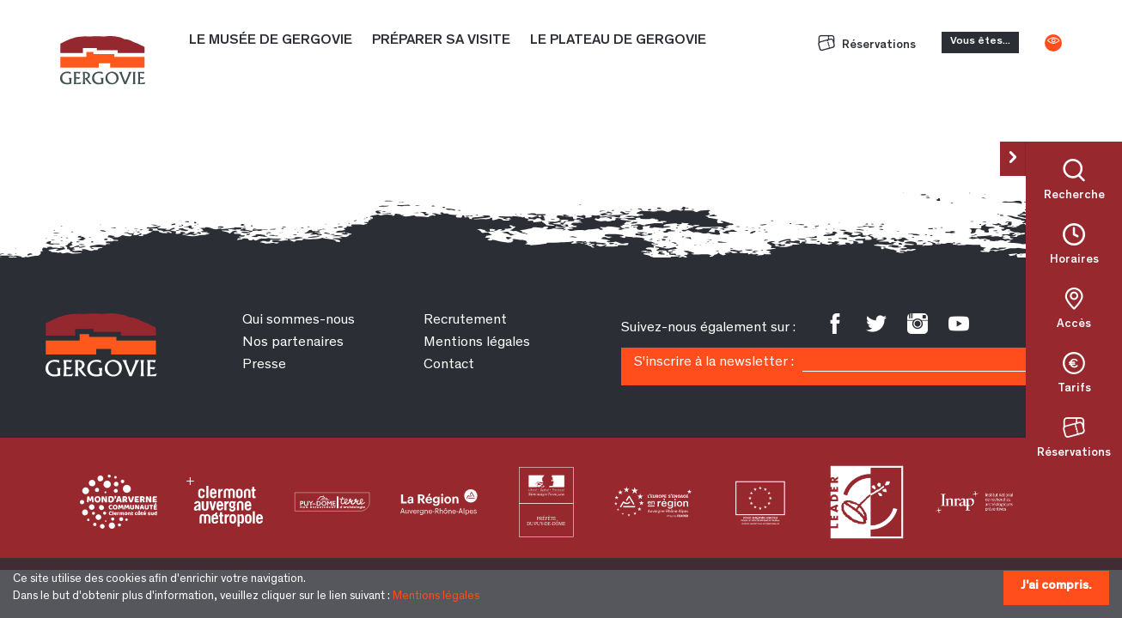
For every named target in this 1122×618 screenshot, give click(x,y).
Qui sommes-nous (298, 320)
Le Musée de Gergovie (270, 40)
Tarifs (1074, 389)
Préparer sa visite (441, 40)
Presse (264, 365)
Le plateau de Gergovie (618, 40)
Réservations (867, 45)
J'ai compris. (1056, 585)
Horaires (1074, 260)
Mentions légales (436, 597)
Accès (1074, 324)
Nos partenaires (293, 343)
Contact (449, 365)
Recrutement (465, 320)
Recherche (1074, 196)
